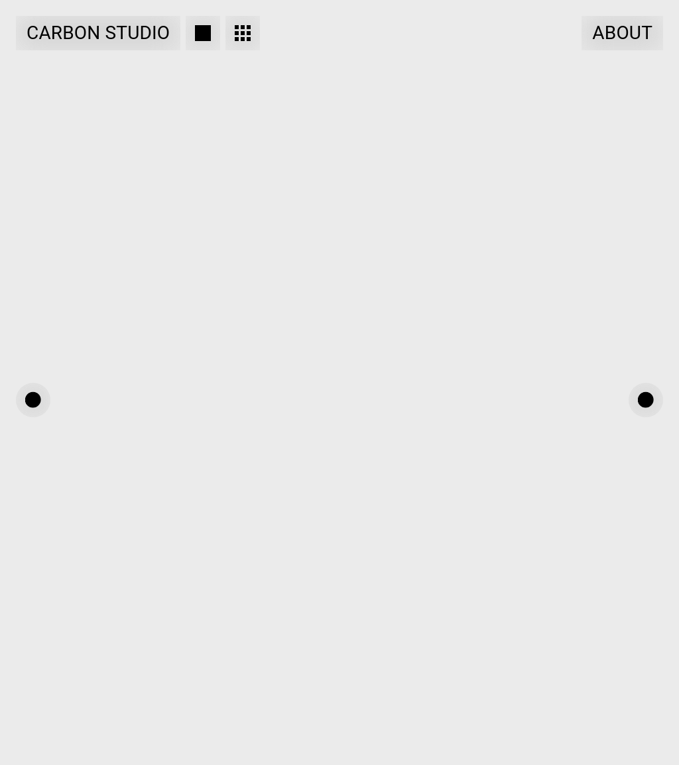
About (622, 33)
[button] (33, 400)
